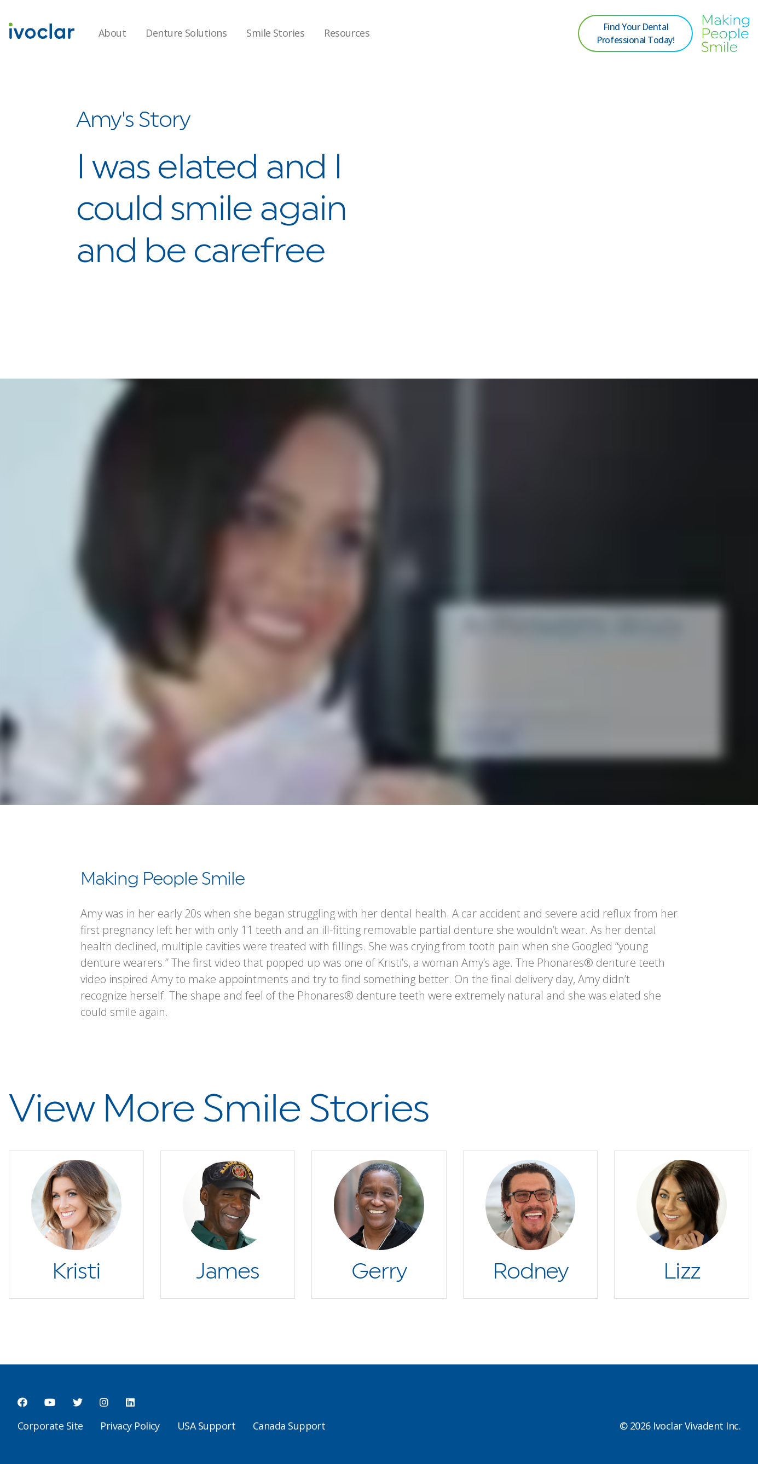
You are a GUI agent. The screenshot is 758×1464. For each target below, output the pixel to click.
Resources (346, 32)
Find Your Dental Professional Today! (635, 33)
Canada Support (289, 1425)
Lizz (682, 1272)
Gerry (378, 1272)
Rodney (530, 1272)
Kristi (76, 1272)
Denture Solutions (186, 32)
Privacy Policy (129, 1425)
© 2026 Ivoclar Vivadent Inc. (680, 1425)
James (227, 1272)
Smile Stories (275, 32)
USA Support (206, 1425)
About (112, 32)
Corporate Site (50, 1425)
